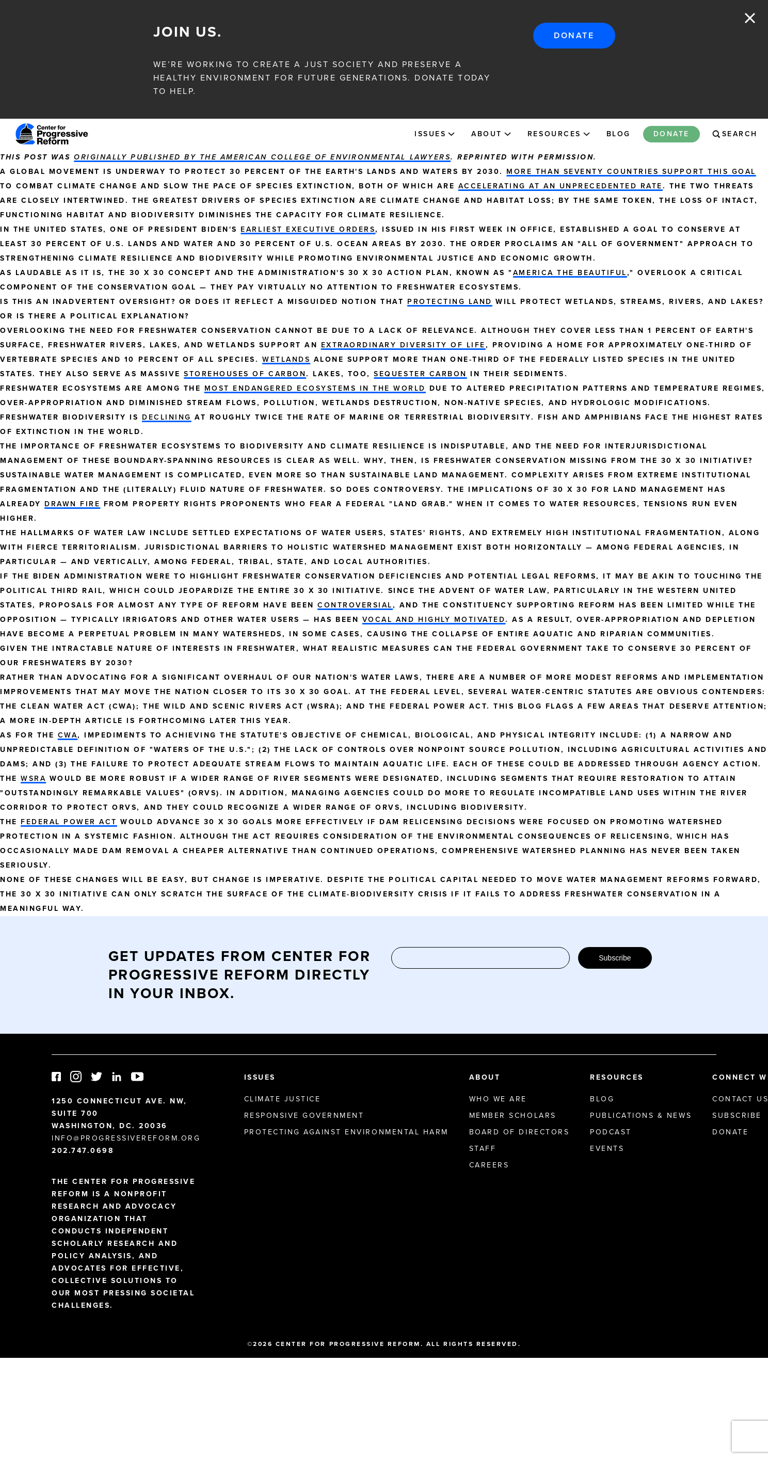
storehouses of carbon (245, 373)
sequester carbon (420, 373)
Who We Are (498, 1099)
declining (166, 417)
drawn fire (72, 504)
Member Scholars (512, 1115)
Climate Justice (282, 1099)
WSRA (33, 778)
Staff (483, 1148)
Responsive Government (304, 1115)
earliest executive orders (308, 229)
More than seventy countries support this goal (631, 171)
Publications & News (641, 1115)
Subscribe (615, 958)
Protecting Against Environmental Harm (346, 1132)
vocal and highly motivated (434, 619)
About (486, 134)
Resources (554, 134)
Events (607, 1148)
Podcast (611, 1132)
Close (750, 18)
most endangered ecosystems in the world (315, 388)
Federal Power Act (69, 821)
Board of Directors (519, 1132)
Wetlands (286, 359)
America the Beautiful (570, 272)
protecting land (449, 301)
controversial (355, 605)
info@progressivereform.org (126, 1138)
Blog (618, 134)
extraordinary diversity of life (403, 345)
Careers (489, 1165)
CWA (68, 735)
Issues (430, 134)
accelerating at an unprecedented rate (560, 186)
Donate (574, 35)
